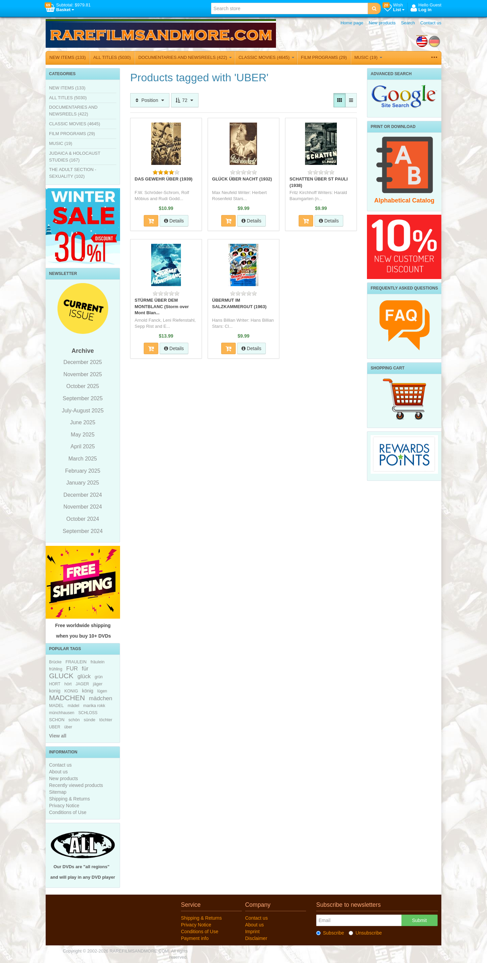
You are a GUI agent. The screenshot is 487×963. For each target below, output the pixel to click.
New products (382, 22)
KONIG (71, 691)
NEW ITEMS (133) (67, 57)
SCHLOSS (87, 712)
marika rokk (94, 705)
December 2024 (83, 495)
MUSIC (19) (368, 57)
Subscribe (330, 933)
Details (174, 220)
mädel (73, 705)
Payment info (195, 938)
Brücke (55, 662)
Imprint (252, 931)
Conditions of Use (68, 812)
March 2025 (82, 459)
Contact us (430, 22)
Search (408, 22)
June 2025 (82, 422)
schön (74, 720)
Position (150, 100)
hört (68, 684)
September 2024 (82, 531)
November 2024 (83, 507)
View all (57, 736)
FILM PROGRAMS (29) (324, 57)
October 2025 (82, 386)
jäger (97, 684)
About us (58, 771)
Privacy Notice (64, 805)
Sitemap (57, 792)
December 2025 (83, 362)
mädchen (100, 698)
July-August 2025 (83, 410)
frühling (55, 669)
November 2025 (83, 374)
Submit (419, 920)
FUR (72, 668)
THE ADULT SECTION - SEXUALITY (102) (72, 173)
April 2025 (82, 446)
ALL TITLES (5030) (112, 57)
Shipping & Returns (69, 798)
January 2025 (82, 483)
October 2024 (82, 519)
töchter (105, 720)
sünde (89, 720)
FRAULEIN (76, 662)
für (85, 668)
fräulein (98, 662)
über (68, 727)
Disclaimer (256, 938)
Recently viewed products (76, 785)
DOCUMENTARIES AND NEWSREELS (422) (185, 57)
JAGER (82, 684)
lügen (102, 691)
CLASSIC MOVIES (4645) (266, 57)
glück (84, 676)
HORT (54, 684)
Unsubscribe (365, 933)
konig (54, 690)
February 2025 (82, 471)
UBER (54, 727)
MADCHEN (67, 698)
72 (185, 100)
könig (87, 690)
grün (99, 677)
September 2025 (82, 398)
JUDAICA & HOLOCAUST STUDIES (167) (74, 157)
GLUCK (61, 676)
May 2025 (82, 434)
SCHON (56, 720)
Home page (352, 22)
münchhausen (61, 712)
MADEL (56, 705)
